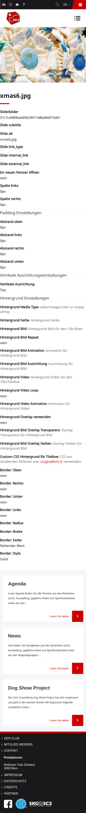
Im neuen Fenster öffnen (19, 172)
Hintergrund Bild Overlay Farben (41, 445)
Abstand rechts (12, 248)
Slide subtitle (10, 125)
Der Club (11, 738)
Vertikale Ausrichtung (17, 284)
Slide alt (6, 133)
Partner (11, 793)
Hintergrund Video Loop (19, 390)
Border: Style (10, 553)
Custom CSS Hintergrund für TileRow (41, 459)
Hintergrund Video (36, 379)
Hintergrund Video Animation (35, 406)
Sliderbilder (9, 112)
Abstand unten (12, 261)
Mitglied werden (18, 744)
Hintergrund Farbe (29, 320)
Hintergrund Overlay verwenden (25, 417)
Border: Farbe (11, 540)
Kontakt (11, 750)
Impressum (13, 775)
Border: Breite (11, 531)
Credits (10, 787)
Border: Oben (10, 470)
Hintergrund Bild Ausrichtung (36, 366)
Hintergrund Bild (41, 328)
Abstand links (11, 235)
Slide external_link (14, 164)
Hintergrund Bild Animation (33, 353)
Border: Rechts (11, 483)
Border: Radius (11, 523)
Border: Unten (11, 496)
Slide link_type (11, 146)
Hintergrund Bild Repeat (19, 337)
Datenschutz (15, 781)
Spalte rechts (10, 199)
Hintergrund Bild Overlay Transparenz (36, 432)
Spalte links (9, 185)
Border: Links (10, 510)
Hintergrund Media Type (42, 309)
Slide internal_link (14, 155)
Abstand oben (11, 221)
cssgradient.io (51, 461)
